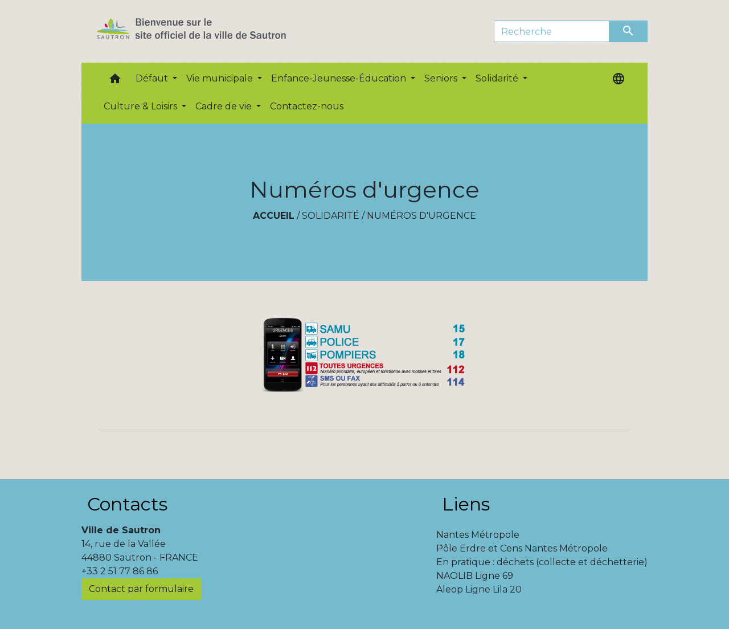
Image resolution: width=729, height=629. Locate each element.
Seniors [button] (442, 78)
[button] (115, 81)
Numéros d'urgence (421, 215)
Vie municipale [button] (220, 78)
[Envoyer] (628, 31)
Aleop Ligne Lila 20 (479, 589)
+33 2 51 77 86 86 (119, 571)
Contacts (127, 504)
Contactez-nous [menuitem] (306, 106)
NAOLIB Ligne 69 (474, 575)
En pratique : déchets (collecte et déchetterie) (542, 562)
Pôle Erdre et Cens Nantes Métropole (522, 548)
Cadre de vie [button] (224, 106)
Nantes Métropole (477, 534)
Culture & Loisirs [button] (141, 106)
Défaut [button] (153, 78)
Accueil (273, 215)
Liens (466, 504)
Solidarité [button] (498, 78)
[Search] (551, 31)
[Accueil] (211, 31)
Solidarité (330, 215)
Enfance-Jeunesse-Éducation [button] (339, 78)
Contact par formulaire (141, 588)
